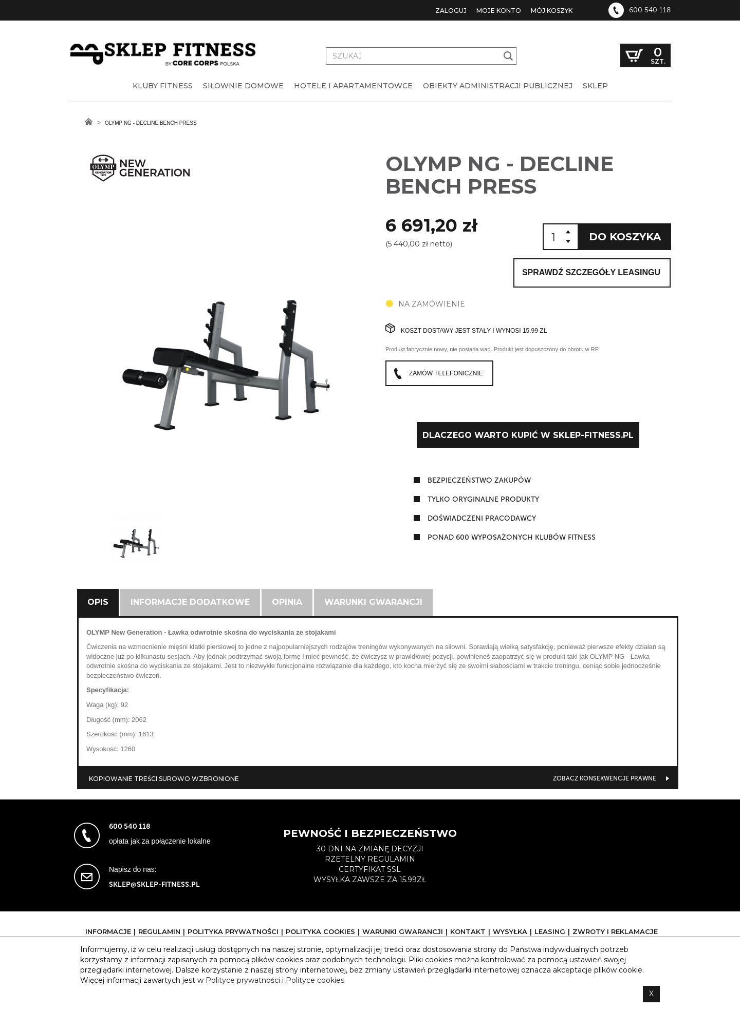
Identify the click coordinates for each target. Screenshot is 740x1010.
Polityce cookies (315, 980)
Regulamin (159, 931)
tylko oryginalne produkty (483, 499)
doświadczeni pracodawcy (482, 518)
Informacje (108, 931)
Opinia (287, 602)
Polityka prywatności (233, 931)
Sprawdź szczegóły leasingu (591, 272)
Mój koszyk (551, 10)
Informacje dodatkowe (190, 602)
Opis (97, 602)
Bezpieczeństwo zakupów (479, 480)
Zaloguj (451, 10)
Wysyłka (510, 931)
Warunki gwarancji (373, 602)
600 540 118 (650, 10)
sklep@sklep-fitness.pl (154, 884)
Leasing (549, 931)
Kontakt (468, 931)
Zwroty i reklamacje (615, 931)
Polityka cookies (320, 931)
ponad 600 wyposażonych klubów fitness (512, 537)
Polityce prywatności (243, 980)
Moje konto (498, 10)
